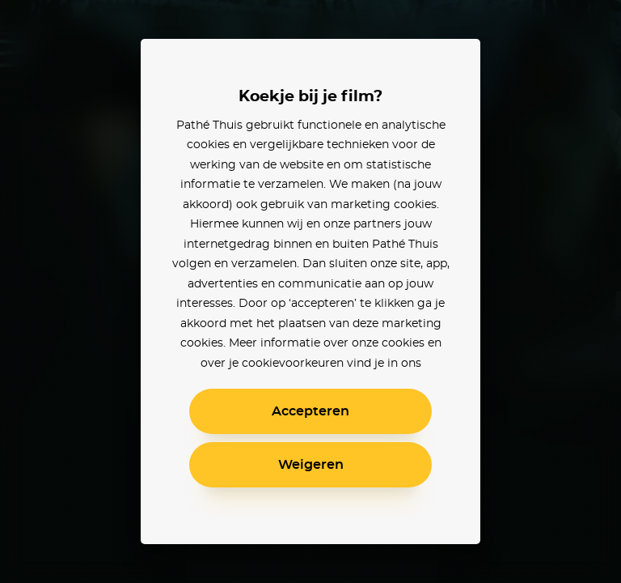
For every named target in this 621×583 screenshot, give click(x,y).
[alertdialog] (310, 291)
